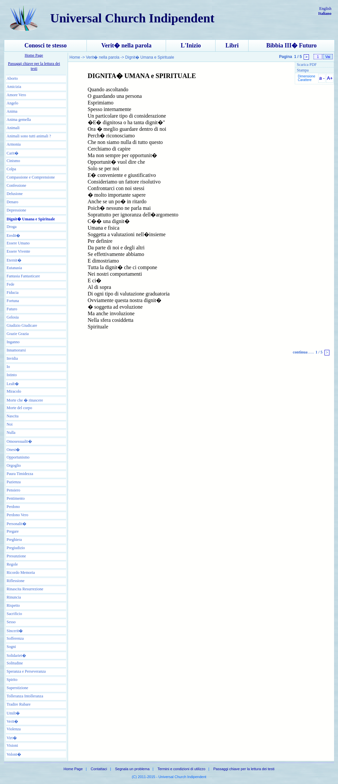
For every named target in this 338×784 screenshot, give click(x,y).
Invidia (12, 358)
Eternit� (14, 260)
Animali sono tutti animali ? (29, 136)
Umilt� (13, 713)
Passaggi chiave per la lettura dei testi (34, 66)
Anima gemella (19, 119)
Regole (12, 564)
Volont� (14, 754)
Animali (13, 128)
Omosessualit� (19, 441)
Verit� (12, 721)
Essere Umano (18, 243)
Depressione (16, 210)
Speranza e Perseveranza (26, 671)
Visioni (12, 745)
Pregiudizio (16, 548)
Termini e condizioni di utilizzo (181, 769)
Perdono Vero (17, 515)
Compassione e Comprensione (31, 177)
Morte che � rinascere (25, 400)
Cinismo (13, 160)
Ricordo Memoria (21, 572)
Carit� (12, 153)
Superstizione (17, 688)
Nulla (11, 432)
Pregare (13, 531)
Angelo (12, 103)
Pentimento (16, 498)
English (325, 8)
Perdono (13, 506)
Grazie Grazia (18, 333)
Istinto (12, 375)
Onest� (13, 449)
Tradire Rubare (19, 704)
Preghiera (14, 539)
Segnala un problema (132, 769)
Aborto (12, 78)
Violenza (14, 729)
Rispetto (13, 605)
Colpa (11, 169)
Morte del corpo (19, 408)
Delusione (15, 193)
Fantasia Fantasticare (23, 276)
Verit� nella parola (126, 45)
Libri (232, 45)
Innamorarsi (16, 350)
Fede (10, 284)
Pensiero (13, 490)
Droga (12, 226)
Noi (10, 424)
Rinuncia (14, 597)
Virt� (12, 738)
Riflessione (15, 580)
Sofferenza (15, 638)
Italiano (324, 13)
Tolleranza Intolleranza (25, 696)
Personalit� (16, 523)
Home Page (34, 55)
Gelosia (13, 317)
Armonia (14, 144)
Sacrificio (14, 613)
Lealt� (13, 383)
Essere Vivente (18, 251)
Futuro (12, 309)
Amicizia (14, 86)
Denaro (12, 202)
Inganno (13, 342)
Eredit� (13, 235)
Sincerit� (15, 631)
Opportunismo (18, 457)
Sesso (11, 622)
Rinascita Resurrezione (25, 589)
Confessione (16, 185)
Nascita (12, 416)
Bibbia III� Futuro (291, 45)
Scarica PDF (307, 64)
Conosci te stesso (45, 45)
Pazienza (14, 482)
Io (8, 366)
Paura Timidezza (20, 473)
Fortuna (13, 300)
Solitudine (15, 663)
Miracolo (14, 391)
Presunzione (16, 556)
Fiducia (12, 292)
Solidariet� (16, 655)
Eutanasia (14, 268)
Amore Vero (16, 95)
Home (75, 57)
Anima (12, 111)
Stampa (303, 70)
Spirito (12, 679)
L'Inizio (191, 45)
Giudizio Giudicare (22, 325)
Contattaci (99, 769)
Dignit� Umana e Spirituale (31, 219)
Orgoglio (14, 465)
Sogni (11, 646)
